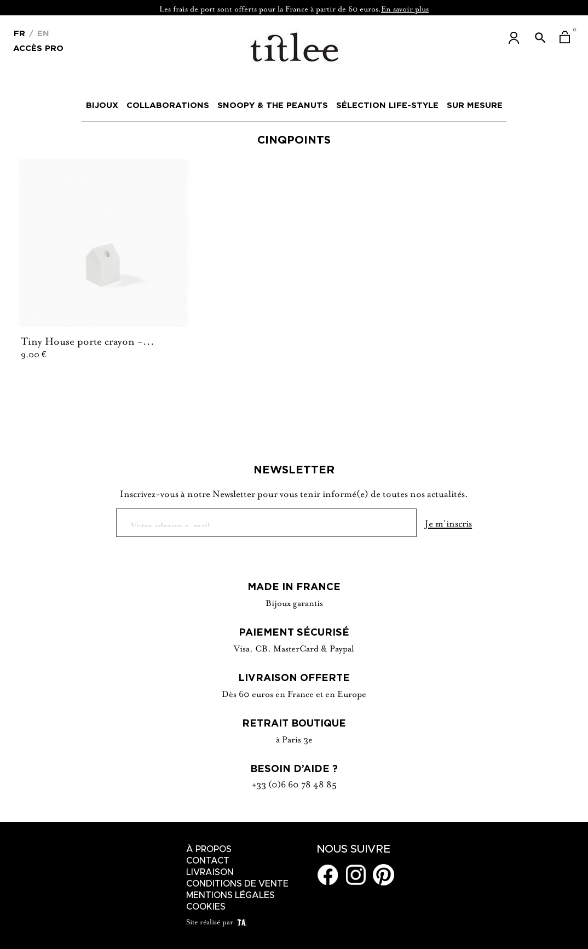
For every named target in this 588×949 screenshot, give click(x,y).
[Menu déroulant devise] (19, 32)
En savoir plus (405, 7)
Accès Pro (38, 47)
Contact (207, 860)
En (41, 33)
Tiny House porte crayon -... (87, 340)
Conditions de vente (237, 883)
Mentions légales (230, 895)
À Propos (209, 849)
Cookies (206, 906)
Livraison (210, 872)
